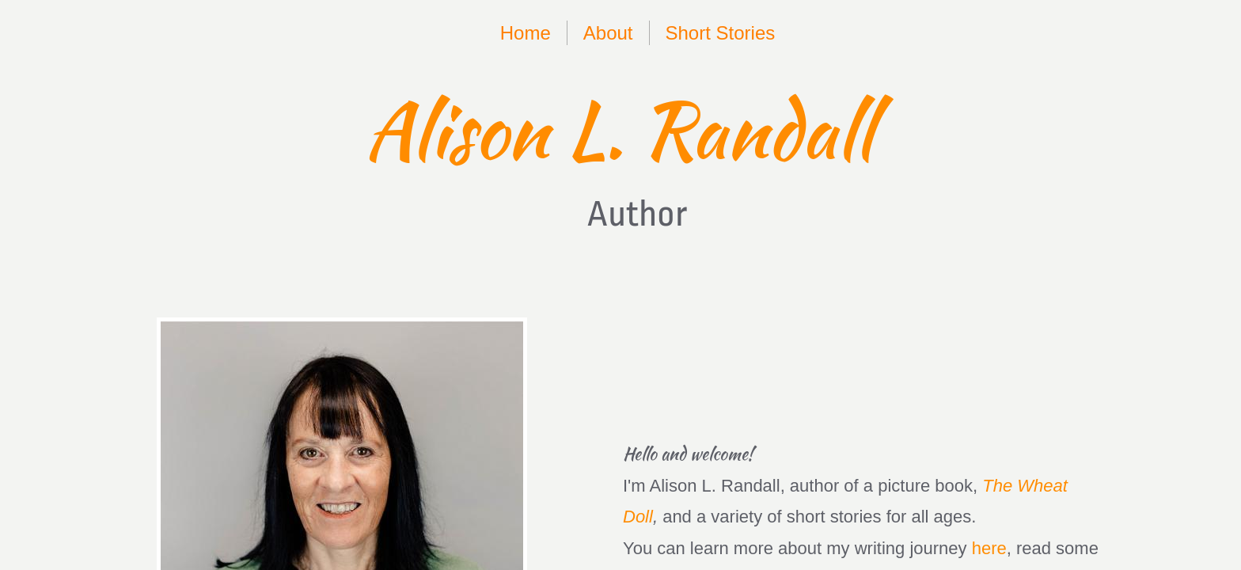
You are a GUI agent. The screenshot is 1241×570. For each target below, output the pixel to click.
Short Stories (721, 33)
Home (525, 33)
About (608, 33)
